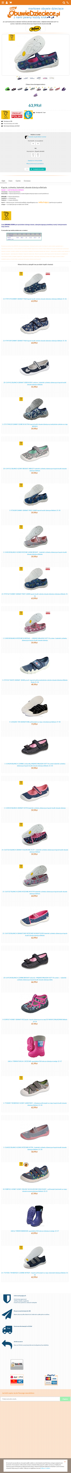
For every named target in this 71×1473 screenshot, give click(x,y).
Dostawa (27, 181)
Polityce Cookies (45, 1468)
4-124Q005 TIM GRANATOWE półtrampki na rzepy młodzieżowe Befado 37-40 (34, 722)
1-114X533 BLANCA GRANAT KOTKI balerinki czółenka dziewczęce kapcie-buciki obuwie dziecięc (35, 808)
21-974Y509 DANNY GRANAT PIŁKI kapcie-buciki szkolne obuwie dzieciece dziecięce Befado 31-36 (35, 341)
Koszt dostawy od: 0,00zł (11, 123)
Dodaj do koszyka (37, 169)
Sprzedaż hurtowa (7, 1435)
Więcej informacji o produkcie (35, 163)
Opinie (18, 181)
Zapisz (65, 1399)
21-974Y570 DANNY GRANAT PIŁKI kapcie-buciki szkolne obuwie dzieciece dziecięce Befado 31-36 (35, 299)
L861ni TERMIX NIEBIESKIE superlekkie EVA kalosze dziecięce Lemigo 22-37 (35, 1231)
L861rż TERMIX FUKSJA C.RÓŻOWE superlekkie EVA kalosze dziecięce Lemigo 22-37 (35, 1061)
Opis (3, 181)
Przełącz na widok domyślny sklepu (35, 1414)
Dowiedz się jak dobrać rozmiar (35, 137)
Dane (10, 181)
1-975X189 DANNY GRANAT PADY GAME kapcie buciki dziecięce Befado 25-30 (34, 510)
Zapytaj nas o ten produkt (35, 160)
